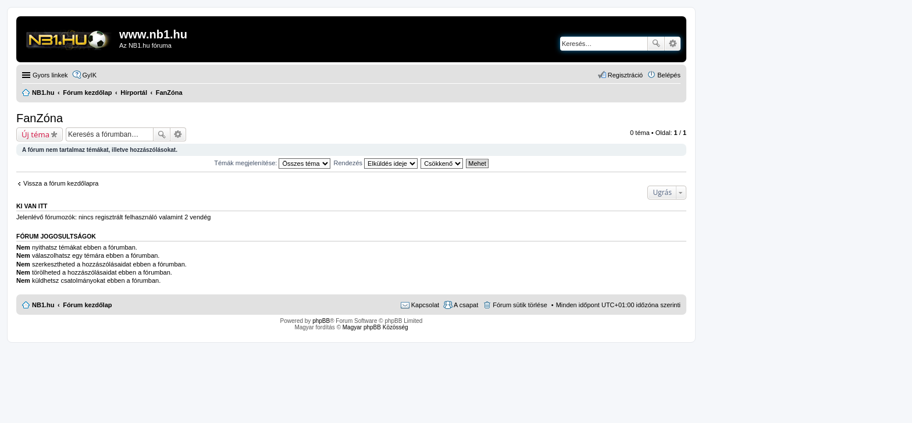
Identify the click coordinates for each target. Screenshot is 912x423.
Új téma (35, 134)
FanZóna (39, 118)
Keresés (656, 44)
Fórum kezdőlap (87, 304)
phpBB (321, 321)
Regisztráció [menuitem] (625, 75)
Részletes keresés (673, 44)
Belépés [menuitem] (669, 75)
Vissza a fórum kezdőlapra (60, 183)
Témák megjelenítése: (272, 162)
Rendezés (376, 162)
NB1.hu (43, 304)
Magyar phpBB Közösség (375, 327)
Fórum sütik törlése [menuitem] (520, 304)
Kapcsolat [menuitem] (425, 304)
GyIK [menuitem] (90, 75)
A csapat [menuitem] (466, 304)
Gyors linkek (50, 75)
